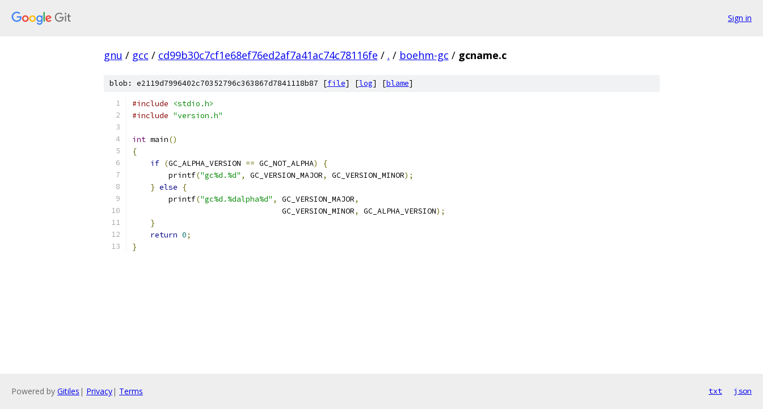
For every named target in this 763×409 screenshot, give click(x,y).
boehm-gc (424, 55)
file (336, 83)
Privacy (99, 391)
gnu (113, 55)
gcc (140, 55)
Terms (131, 391)
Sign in (740, 17)
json (743, 391)
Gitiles (68, 391)
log (366, 83)
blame (397, 83)
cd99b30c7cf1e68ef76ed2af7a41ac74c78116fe (268, 55)
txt (715, 391)
